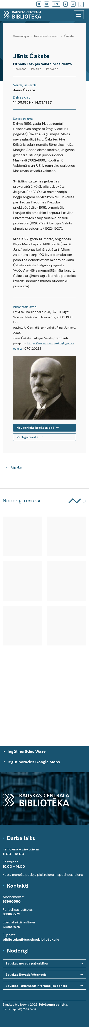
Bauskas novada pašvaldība (27, 963)
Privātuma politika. (53, 1004)
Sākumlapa (21, 36)
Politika (36, 69)
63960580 (12, 901)
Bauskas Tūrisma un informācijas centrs (36, 986)
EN (56, 4)
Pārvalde (52, 69)
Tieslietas (19, 69)
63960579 (11, 914)
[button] (65, 4)
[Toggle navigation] (79, 14)
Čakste (69, 36)
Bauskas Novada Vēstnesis (26, 975)
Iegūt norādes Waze (27, 751)
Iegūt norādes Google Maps (46, 764)
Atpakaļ (14, 467)
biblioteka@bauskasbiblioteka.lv (31, 939)
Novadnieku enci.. (46, 36)
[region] (44, 706)
